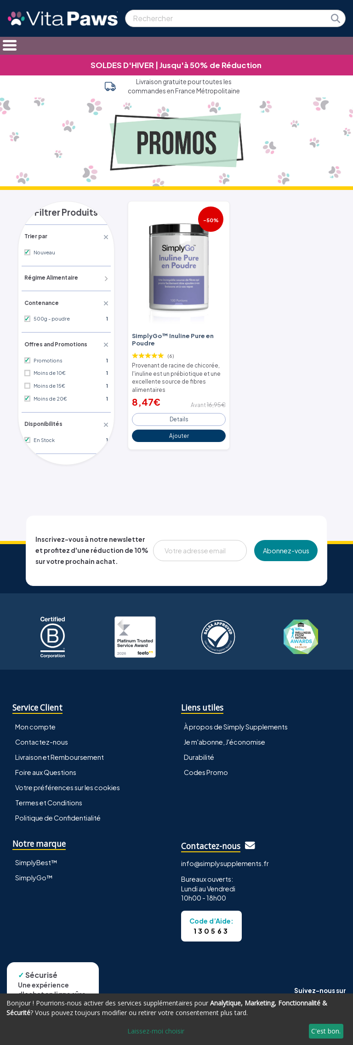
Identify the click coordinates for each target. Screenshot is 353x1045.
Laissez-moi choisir (155, 1031)
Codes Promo (206, 770)
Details (179, 415)
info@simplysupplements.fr (225, 861)
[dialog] (176, 1019)
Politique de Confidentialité (58, 815)
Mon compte (35, 724)
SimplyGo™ (34, 876)
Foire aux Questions (45, 770)
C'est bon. (326, 1031)
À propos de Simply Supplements (236, 724)
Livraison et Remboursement (59, 755)
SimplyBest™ (36, 860)
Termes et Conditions (48, 800)
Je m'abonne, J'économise (224, 739)
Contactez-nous (41, 739)
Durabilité (199, 755)
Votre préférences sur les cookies (67, 785)
